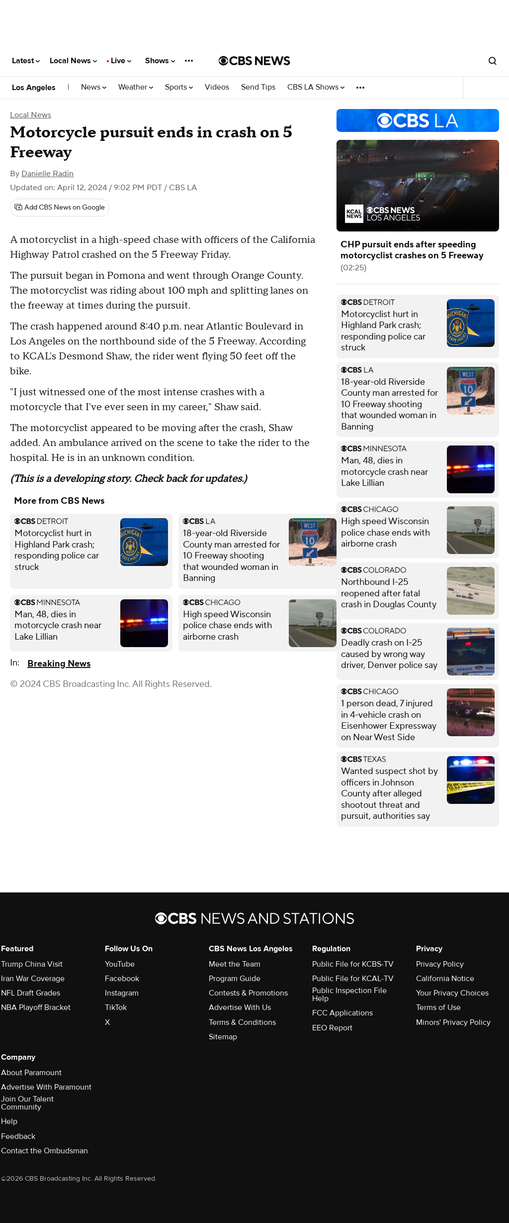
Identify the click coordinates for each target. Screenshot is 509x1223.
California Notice (445, 979)
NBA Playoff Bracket (36, 1007)
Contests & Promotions (248, 993)
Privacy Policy (440, 964)
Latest (26, 61)
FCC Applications (342, 1013)
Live (121, 61)
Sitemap (223, 1037)
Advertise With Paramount (46, 1087)
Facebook (122, 979)
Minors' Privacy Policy (453, 1022)
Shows (160, 61)
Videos (217, 87)
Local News (73, 61)
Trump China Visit (32, 964)
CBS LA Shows (315, 87)
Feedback (18, 1136)
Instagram (122, 993)
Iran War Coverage (33, 979)
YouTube (120, 964)
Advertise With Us (240, 1007)
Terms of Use (438, 1007)
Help (9, 1121)
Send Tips (258, 87)
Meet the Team (234, 964)
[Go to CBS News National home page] (254, 61)
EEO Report (332, 1028)
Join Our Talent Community (27, 1103)
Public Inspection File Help (349, 994)
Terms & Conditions (242, 1022)
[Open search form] (492, 60)
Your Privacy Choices (452, 993)
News (93, 87)
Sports (179, 87)
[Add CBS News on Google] (59, 208)
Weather (135, 87)
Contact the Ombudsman (44, 1151)
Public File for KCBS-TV (353, 964)
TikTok (116, 1007)
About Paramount (31, 1073)
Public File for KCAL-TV (353, 979)
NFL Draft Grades (30, 993)
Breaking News (58, 663)
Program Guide (234, 979)
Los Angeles (34, 88)
